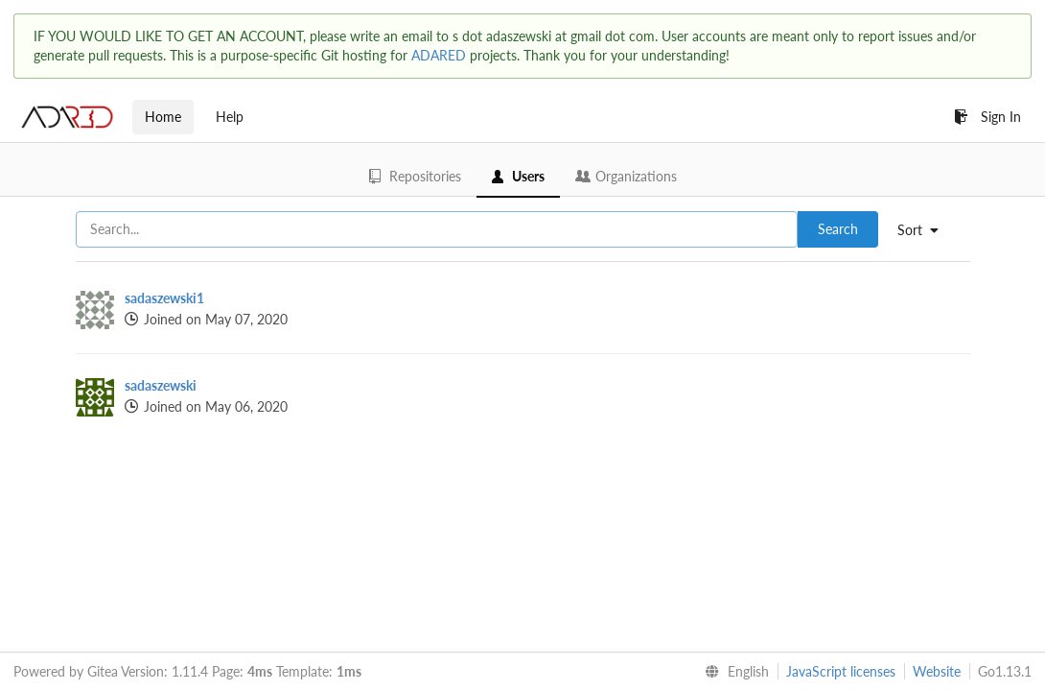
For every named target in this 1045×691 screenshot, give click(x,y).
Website (937, 671)
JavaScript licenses (840, 671)
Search (838, 229)
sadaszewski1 (164, 298)
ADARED (438, 55)
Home (163, 116)
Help (230, 116)
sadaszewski (161, 385)
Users (518, 176)
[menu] (925, 230)
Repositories (415, 176)
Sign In (987, 116)
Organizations (626, 176)
